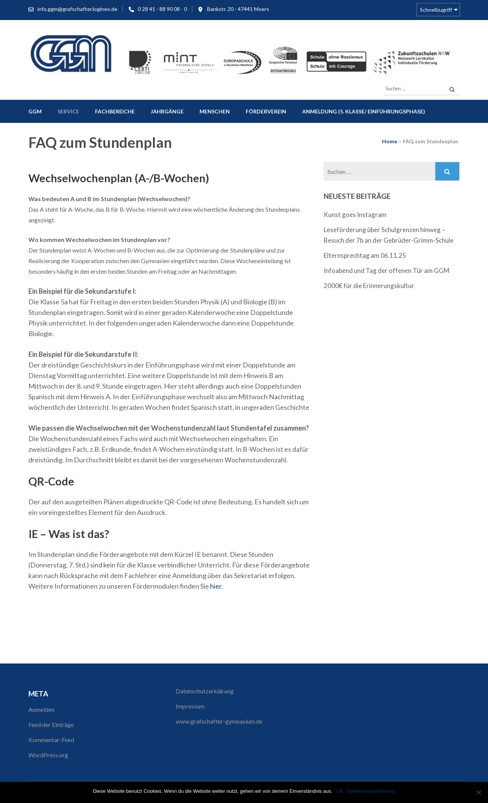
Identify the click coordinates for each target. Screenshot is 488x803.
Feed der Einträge (51, 724)
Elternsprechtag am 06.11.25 (365, 255)
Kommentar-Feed (51, 739)
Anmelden (41, 709)
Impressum (190, 706)
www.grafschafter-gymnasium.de (219, 721)
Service (68, 111)
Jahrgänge (167, 111)
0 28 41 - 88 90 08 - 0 (162, 9)
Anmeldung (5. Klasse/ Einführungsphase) (363, 111)
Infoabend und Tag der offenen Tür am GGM (386, 270)
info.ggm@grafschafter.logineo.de (77, 9)
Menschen (215, 111)
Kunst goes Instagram (355, 215)
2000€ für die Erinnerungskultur (369, 286)
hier (215, 586)
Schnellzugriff (436, 9)
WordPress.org (48, 754)
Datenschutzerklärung (205, 690)
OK (339, 791)
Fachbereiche (115, 111)
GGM (35, 111)
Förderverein (266, 111)
